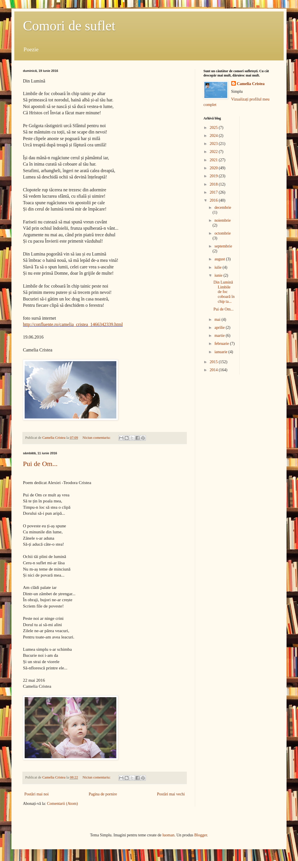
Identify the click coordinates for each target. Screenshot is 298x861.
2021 (214, 160)
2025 (214, 127)
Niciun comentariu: (97, 438)
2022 (214, 152)
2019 (214, 176)
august (220, 259)
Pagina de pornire (103, 794)
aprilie (220, 327)
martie (220, 335)
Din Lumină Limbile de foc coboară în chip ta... (224, 292)
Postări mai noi (36, 794)
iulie (218, 267)
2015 (214, 362)
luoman (168, 835)
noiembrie (222, 220)
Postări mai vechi (171, 794)
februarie (222, 343)
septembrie (223, 246)
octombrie (222, 233)
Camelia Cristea (251, 84)
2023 (214, 143)
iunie (218, 275)
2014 (214, 370)
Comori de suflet (69, 25)
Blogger (200, 835)
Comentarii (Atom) (62, 803)
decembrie (222, 207)
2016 (214, 200)
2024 (214, 135)
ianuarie (221, 352)
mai (217, 319)
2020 (214, 168)
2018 (214, 184)
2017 (214, 192)
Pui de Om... (40, 463)
